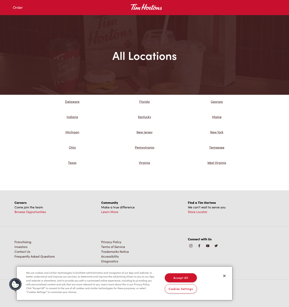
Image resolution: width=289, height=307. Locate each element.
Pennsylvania (144, 147)
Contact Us (22, 251)
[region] (124, 283)
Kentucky (144, 117)
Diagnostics (109, 261)
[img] (216, 246)
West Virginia (216, 162)
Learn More (109, 212)
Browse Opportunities (30, 212)
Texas (72, 162)
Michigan (72, 132)
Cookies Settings (181, 289)
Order (18, 7)
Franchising (22, 242)
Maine (217, 117)
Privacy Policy (111, 242)
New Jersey (144, 132)
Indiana (72, 117)
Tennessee (216, 147)
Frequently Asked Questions (34, 256)
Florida (144, 101)
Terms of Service (113, 247)
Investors (20, 247)
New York (216, 132)
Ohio (72, 147)
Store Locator (197, 212)
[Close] (224, 275)
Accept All (180, 278)
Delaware (72, 101)
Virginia (144, 162)
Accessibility (110, 256)
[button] (15, 284)
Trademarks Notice (115, 251)
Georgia (217, 101)
